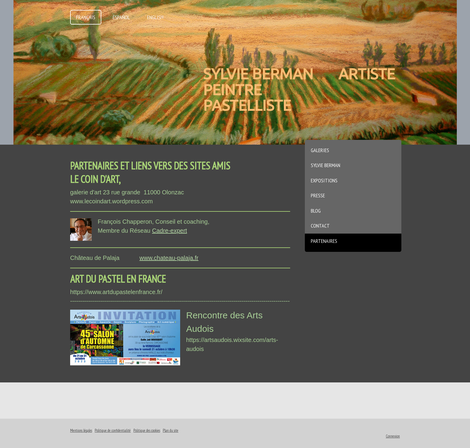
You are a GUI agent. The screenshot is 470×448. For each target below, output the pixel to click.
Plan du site (170, 430)
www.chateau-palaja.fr (168, 258)
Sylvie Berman (325, 165)
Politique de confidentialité (113, 430)
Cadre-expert (169, 230)
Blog (316, 210)
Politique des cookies (146, 430)
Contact (320, 225)
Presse (318, 195)
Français (85, 17)
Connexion (393, 436)
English (155, 17)
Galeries (320, 150)
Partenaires (324, 240)
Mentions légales (81, 430)
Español (121, 17)
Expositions (324, 180)
